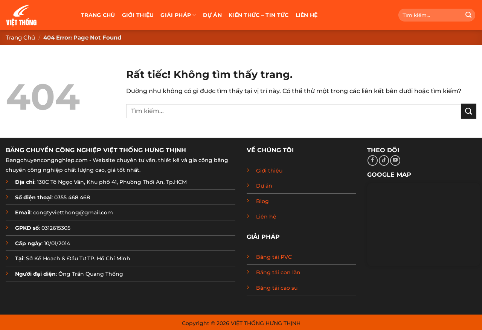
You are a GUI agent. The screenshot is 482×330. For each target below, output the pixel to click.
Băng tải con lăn (278, 272)
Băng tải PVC (274, 257)
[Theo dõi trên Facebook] (373, 160)
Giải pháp (178, 14)
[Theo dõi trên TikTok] (384, 160)
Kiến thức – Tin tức (258, 15)
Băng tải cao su (276, 287)
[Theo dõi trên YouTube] (395, 160)
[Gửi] (468, 15)
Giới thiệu (138, 15)
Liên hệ (307, 15)
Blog (262, 201)
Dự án (212, 15)
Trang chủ (98, 15)
